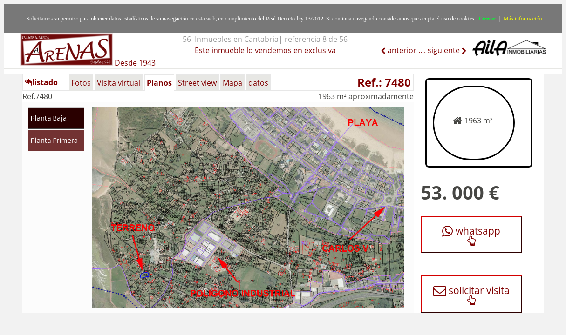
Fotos (81, 83)
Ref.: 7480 (384, 82)
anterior (401, 50)
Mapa (232, 83)
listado (41, 82)
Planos (159, 83)
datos (258, 83)
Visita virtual (118, 83)
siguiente (445, 50)
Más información (523, 18)
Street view (197, 83)
